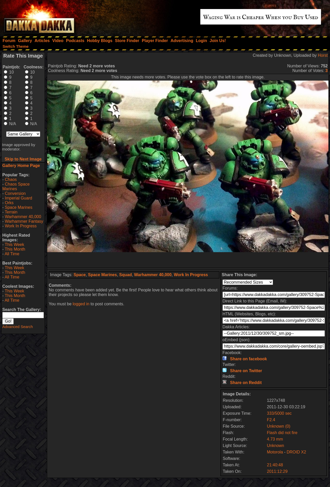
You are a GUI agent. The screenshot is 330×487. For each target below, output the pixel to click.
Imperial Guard (18, 198)
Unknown (275, 445)
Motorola (275, 452)
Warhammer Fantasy (24, 221)
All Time (12, 254)
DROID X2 (296, 452)
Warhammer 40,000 (23, 216)
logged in (81, 304)
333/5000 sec (279, 413)
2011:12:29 (277, 471)
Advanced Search (17, 326)
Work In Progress (21, 226)
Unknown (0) (278, 426)
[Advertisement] (188, 260)
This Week (14, 244)
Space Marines (18, 207)
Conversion (15, 193)
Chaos (11, 179)
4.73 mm (275, 439)
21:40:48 (275, 465)
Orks (9, 203)
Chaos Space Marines (16, 186)
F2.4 (271, 420)
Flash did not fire (282, 432)
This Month (15, 249)
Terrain (11, 212)
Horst (323, 55)
